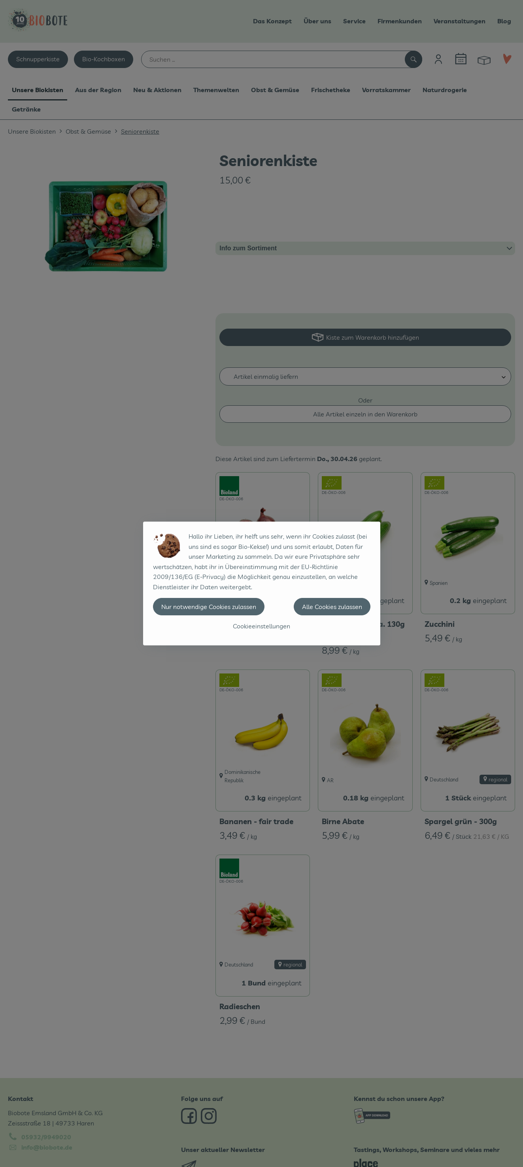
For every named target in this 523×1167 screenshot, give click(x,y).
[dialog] (261, 583)
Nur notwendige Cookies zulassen (208, 607)
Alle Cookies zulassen (332, 607)
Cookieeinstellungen (261, 626)
